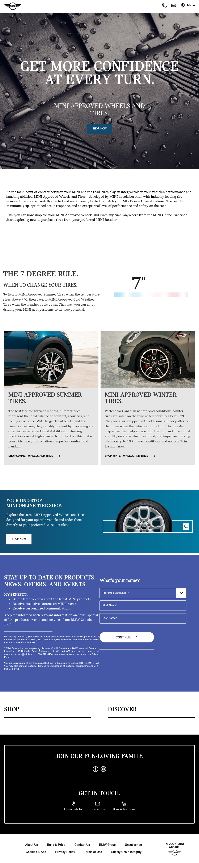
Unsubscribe (133, 845)
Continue (127, 637)
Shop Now (99, 128)
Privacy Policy (65, 852)
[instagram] (103, 769)
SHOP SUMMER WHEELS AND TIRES (34, 456)
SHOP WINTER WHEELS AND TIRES (130, 456)
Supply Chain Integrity (126, 852)
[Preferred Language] (143, 593)
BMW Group (107, 845)
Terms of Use (93, 852)
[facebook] (95, 769)
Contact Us (82, 845)
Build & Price (56, 845)
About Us (31, 845)
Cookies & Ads (36, 852)
